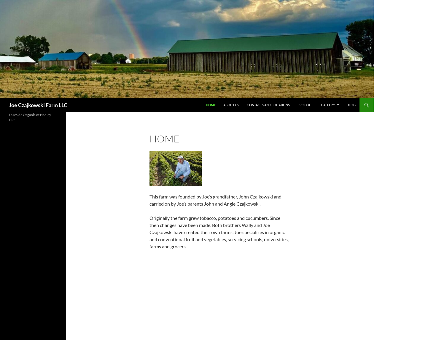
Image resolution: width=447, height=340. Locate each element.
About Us (231, 105)
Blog (351, 105)
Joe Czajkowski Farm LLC (38, 105)
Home (211, 105)
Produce (305, 105)
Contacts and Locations (268, 105)
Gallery (328, 105)
